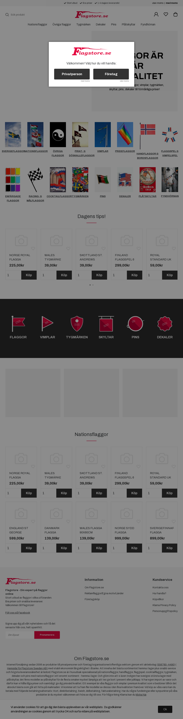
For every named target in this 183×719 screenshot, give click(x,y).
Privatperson (72, 74)
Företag (111, 74)
